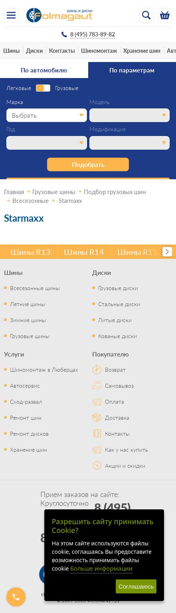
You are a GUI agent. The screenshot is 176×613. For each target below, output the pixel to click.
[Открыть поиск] (146, 15)
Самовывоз (119, 385)
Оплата (114, 401)
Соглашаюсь (136, 586)
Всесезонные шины (35, 288)
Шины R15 (137, 251)
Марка (14, 102)
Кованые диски (117, 336)
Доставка (117, 417)
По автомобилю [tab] (44, 70)
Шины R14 (84, 251)
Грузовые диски (118, 288)
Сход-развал (26, 401)
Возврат (115, 369)
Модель (99, 102)
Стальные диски (119, 304)
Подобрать (88, 164)
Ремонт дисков (29, 433)
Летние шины (27, 304)
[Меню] (11, 15)
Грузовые (66, 88)
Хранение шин (141, 50)
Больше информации (101, 568)
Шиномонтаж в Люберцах (44, 369)
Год (10, 129)
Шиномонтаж (99, 50)
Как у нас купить (126, 449)
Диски (34, 50)
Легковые (18, 88)
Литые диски (115, 320)
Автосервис (25, 385)
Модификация (107, 129)
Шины (11, 50)
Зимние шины (28, 320)
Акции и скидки (125, 465)
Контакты (62, 50)
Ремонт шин (26, 417)
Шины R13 (30, 251)
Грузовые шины (29, 336)
